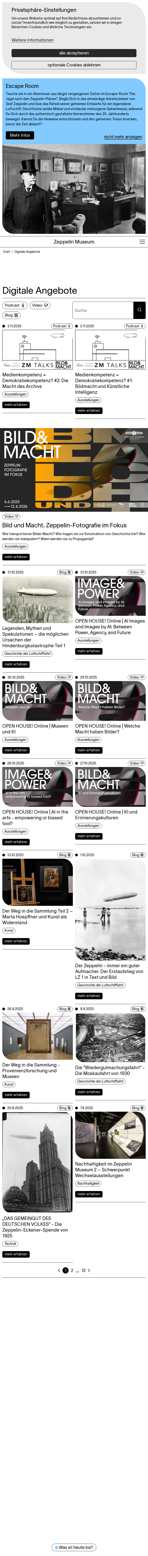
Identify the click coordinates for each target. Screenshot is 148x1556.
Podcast (12, 305)
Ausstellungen (15, 394)
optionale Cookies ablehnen (74, 65)
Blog (9, 315)
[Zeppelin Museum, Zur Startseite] (74, 241)
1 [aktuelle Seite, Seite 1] (65, 1270)
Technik (10, 1244)
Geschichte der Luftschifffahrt (27, 654)
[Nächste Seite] (89, 1270)
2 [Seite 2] (72, 1270)
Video (37, 305)
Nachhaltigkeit (88, 1183)
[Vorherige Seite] (59, 1270)
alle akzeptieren (74, 53)
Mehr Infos (20, 135)
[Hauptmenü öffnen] (142, 241)
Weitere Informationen (33, 40)
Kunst (8, 930)
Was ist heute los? (74, 1547)
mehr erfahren (16, 405)
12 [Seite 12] (84, 1270)
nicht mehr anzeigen (123, 136)
